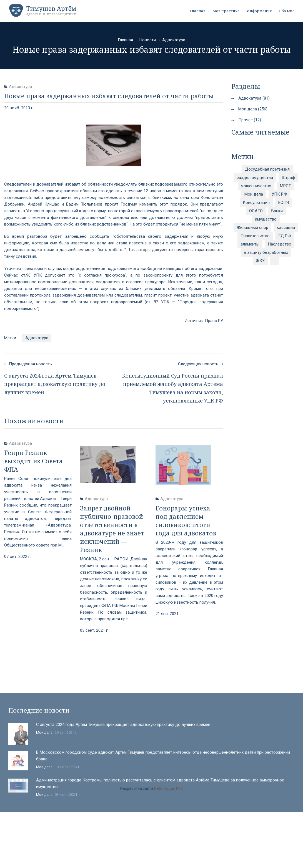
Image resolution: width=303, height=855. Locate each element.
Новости (147, 39)
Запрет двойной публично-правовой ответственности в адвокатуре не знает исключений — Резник (112, 529)
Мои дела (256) (252, 109)
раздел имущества (255, 177)
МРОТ (285, 185)
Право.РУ (214, 320)
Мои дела (253, 194)
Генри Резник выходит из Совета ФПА (33, 460)
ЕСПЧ (283, 202)
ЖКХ (260, 260)
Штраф (288, 177)
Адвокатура (173, 39)
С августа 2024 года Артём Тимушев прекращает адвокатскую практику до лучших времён (123, 788)
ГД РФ (284, 235)
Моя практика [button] (226, 10)
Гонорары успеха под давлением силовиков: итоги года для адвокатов (186, 520)
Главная (198, 10)
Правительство (255, 235)
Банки (277, 210)
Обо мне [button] (287, 10)
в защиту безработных (266, 252)
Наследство (279, 244)
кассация (286, 227)
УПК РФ (279, 194)
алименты (250, 244)
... (274, 260)
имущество (266, 219)
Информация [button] (259, 10)
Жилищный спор (252, 227)
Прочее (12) (249, 119)
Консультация (256, 202)
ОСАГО (256, 210)
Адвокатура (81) (254, 98)
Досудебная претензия (267, 169)
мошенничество (256, 185)
